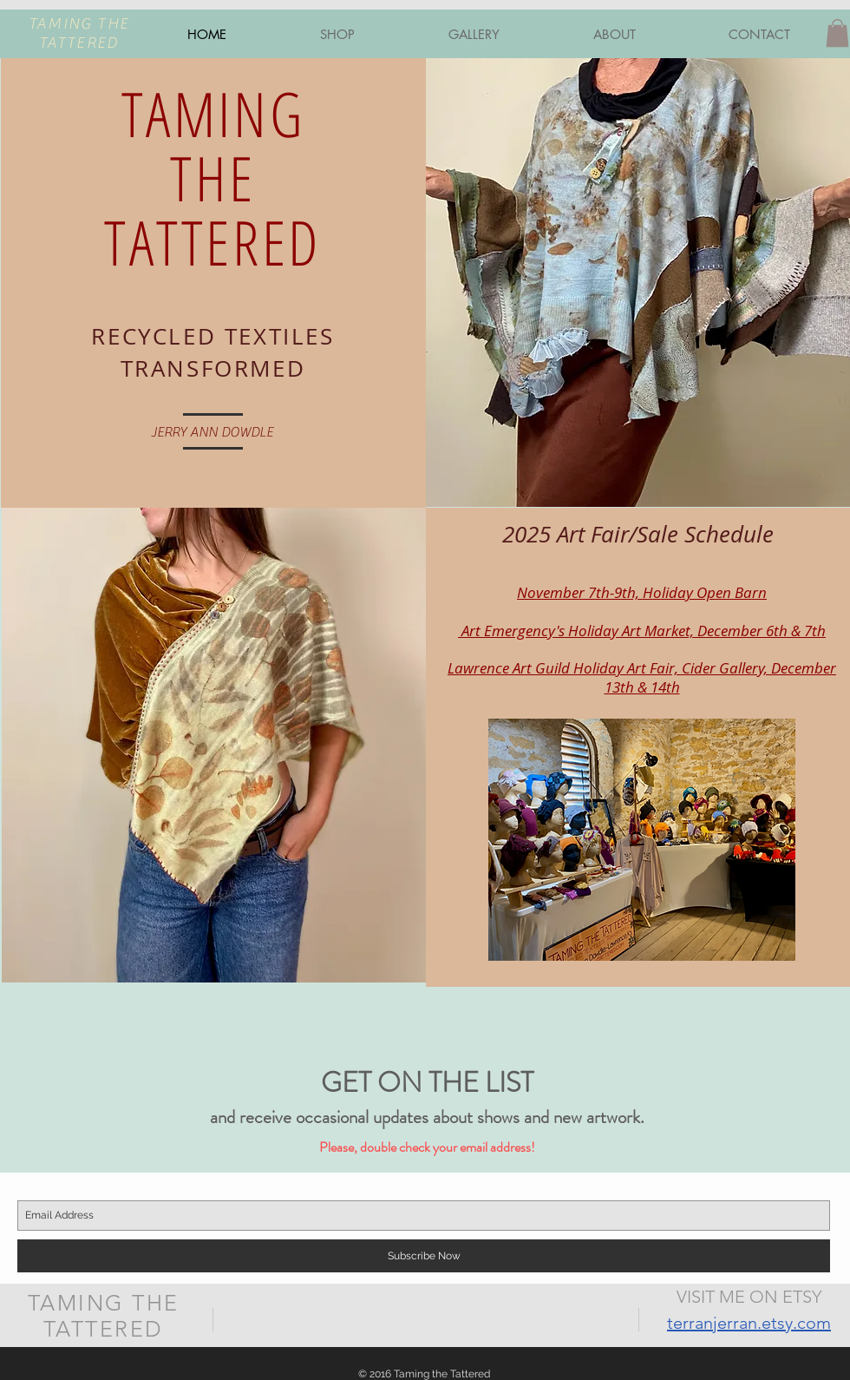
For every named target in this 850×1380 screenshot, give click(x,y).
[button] (837, 33)
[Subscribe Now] (423, 1255)
